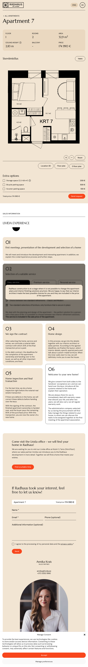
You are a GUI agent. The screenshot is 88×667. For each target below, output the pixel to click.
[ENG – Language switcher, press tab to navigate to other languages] (74, 5)
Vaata (80, 58)
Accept (44, 655)
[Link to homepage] (13, 5)
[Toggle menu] (82, 5)
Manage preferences (44, 661)
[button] (84, 635)
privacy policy (67, 555)
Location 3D (46, 166)
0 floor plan (76, 166)
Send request (76, 196)
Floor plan (61, 166)
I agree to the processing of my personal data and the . (44, 555)
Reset (80, 158)
